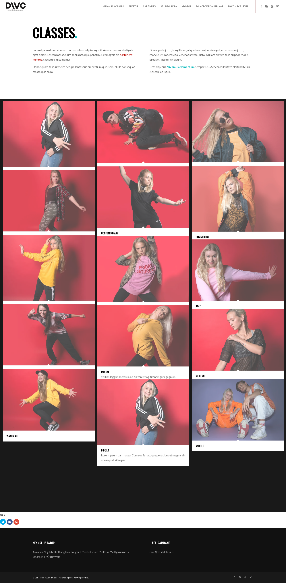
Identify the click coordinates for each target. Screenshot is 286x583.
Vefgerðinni (82, 577)
